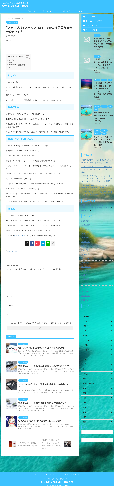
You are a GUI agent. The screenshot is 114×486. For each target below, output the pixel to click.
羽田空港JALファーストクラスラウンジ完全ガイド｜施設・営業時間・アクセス (103, 41)
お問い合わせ (82, 11)
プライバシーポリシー (48, 11)
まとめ (11, 67)
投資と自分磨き (13, 251)
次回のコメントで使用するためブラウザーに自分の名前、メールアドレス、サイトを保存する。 (41, 322)
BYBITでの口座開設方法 (17, 65)
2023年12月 (85, 245)
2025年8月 (85, 207)
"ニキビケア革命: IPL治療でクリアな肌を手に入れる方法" (46, 347)
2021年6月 (85, 274)
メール (10, 305)
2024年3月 (85, 232)
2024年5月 (85, 228)
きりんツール (19, 235)
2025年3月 (85, 216)
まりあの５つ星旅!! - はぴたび (16, 6)
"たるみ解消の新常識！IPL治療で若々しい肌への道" (44, 429)
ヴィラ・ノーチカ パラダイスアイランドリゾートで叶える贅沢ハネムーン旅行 (103, 123)
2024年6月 (85, 224)
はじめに (12, 60)
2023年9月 (85, 249)
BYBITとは (12, 62)
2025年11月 (85, 203)
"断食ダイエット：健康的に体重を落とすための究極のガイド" (47, 368)
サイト (9, 313)
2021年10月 (85, 261)
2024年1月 (85, 241)
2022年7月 (85, 253)
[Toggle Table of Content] (26, 57)
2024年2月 (85, 236)
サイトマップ (65, 11)
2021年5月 (85, 278)
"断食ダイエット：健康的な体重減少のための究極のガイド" (46, 409)
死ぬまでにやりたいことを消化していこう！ (57, 476)
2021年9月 (85, 266)
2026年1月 (85, 199)
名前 (9, 296)
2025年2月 (85, 220)
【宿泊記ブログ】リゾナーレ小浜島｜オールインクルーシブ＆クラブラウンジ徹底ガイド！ (97, 149)
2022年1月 (85, 257)
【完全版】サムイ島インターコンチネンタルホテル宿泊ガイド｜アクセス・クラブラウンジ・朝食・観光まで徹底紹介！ (103, 80)
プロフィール (31, 11)
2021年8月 (85, 270)
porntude (109, 186)
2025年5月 (85, 212)
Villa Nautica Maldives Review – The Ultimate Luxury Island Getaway (102, 103)
